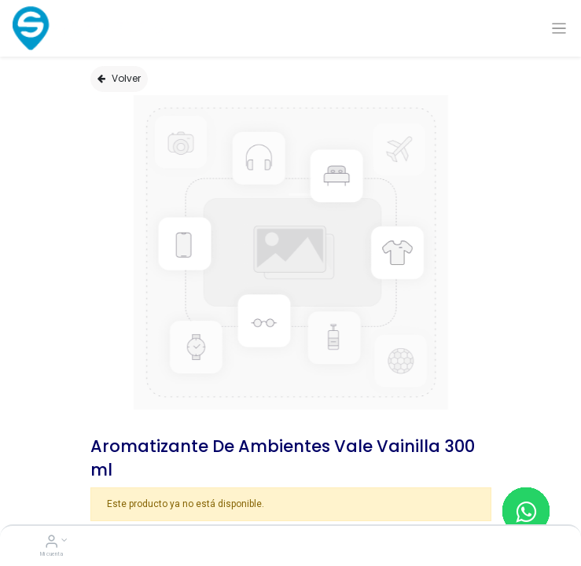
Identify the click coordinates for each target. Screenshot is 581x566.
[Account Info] (51, 543)
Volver (119, 78)
